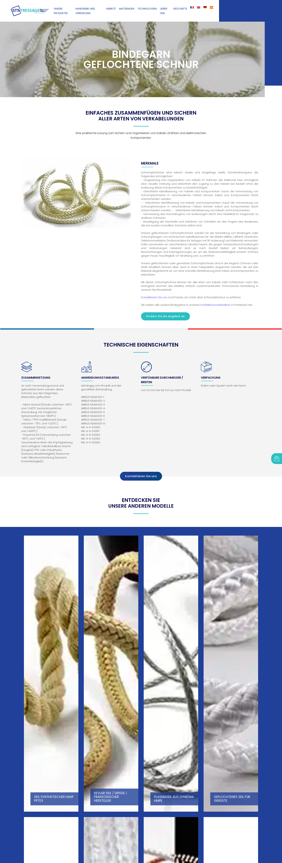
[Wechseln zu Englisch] (198, 7)
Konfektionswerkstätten (216, 305)
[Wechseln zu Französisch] (192, 7)
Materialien (126, 8)
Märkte (111, 8)
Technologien (147, 8)
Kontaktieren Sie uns (154, 297)
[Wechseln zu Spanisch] (211, 7)
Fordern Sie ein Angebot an (165, 316)
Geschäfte (180, 8)
